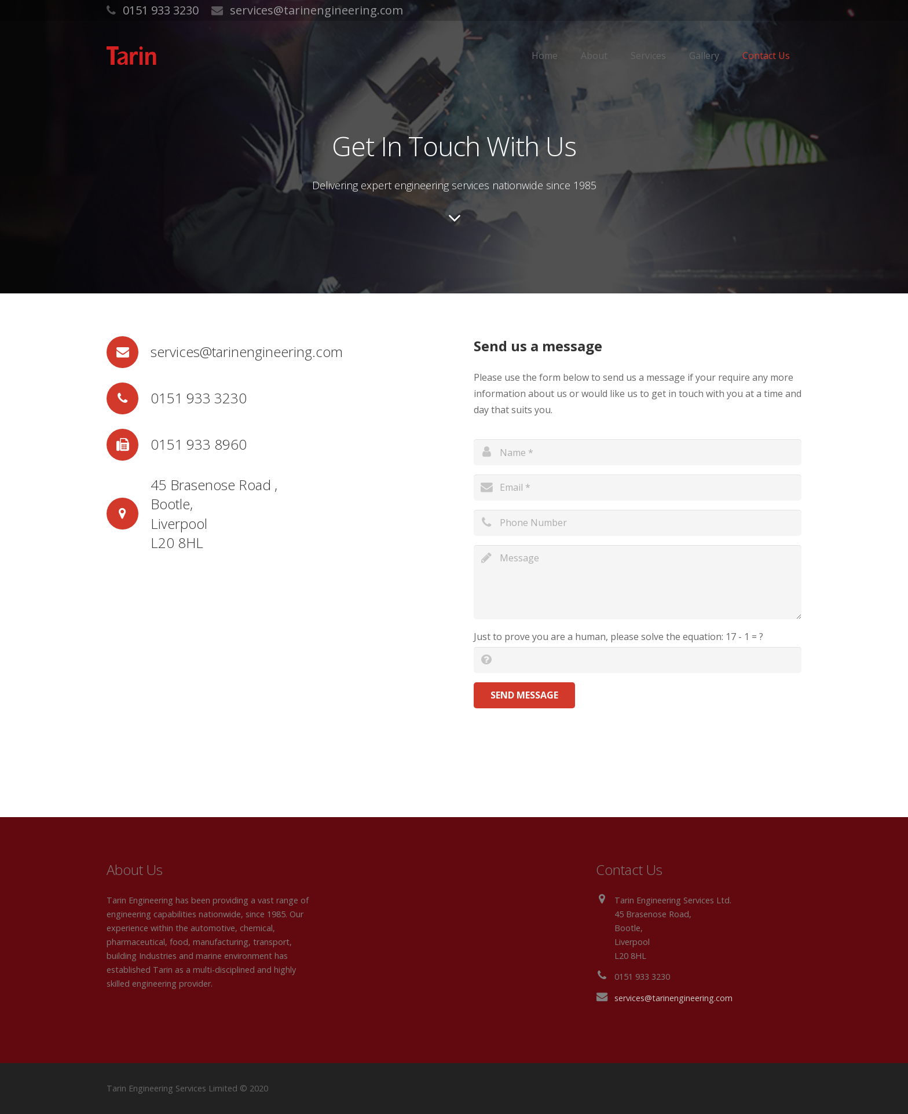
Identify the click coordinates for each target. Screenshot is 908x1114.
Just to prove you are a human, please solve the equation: (618, 636)
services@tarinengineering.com (316, 10)
